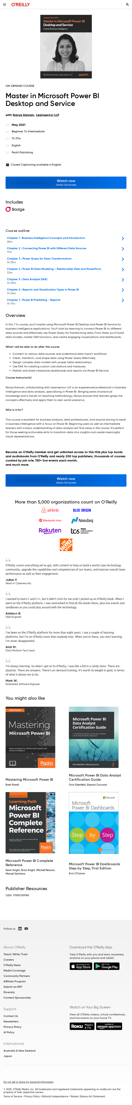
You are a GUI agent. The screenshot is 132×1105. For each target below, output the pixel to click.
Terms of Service (12, 1096)
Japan (7, 1056)
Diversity (9, 992)
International (13, 1043)
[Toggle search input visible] (127, 4)
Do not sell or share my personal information (28, 1082)
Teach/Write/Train (15, 954)
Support (9, 1009)
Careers (8, 959)
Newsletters (11, 1021)
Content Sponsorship (17, 997)
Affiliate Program (14, 981)
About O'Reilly (14, 947)
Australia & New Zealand (19, 1050)
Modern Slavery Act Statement (87, 1096)
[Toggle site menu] (4, 4)
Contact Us (10, 1016)
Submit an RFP (12, 987)
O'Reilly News (12, 965)
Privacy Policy (12, 1027)
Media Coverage (14, 970)
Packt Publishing (22, 152)
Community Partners (16, 976)
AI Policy (8, 1032)
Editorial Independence (55, 1096)
